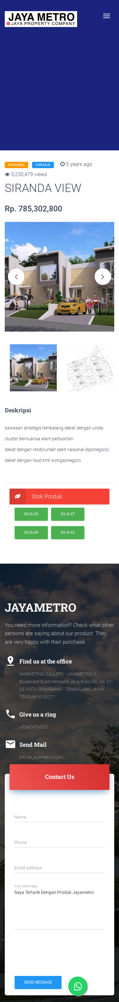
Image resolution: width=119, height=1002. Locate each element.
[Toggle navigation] (106, 16)
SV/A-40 (31, 532)
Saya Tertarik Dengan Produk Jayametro (59, 908)
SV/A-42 (68, 532)
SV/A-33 (31, 514)
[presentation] (62, 952)
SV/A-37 (68, 514)
